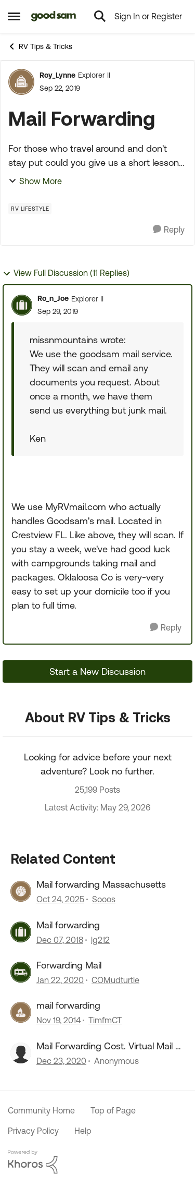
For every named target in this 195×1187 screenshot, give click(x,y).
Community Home (41, 1110)
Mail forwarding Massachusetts (101, 884)
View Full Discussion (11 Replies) (66, 273)
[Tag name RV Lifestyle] (29, 208)
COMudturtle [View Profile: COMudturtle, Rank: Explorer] (115, 980)
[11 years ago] (58, 1020)
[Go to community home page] (54, 16)
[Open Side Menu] (14, 16)
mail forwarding (68, 1005)
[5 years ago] (61, 1061)
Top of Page (113, 1110)
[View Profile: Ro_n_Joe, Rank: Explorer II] (21, 305)
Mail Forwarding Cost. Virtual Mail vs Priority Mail (110, 1046)
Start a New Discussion (97, 671)
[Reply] (169, 229)
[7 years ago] (59, 940)
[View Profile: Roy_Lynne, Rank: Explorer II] (21, 82)
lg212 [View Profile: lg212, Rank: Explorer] (100, 939)
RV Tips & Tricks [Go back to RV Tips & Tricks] (40, 46)
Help (83, 1130)
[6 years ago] (60, 980)
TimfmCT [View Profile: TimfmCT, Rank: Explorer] (105, 1020)
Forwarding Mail (68, 965)
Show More (35, 181)
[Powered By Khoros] (97, 1162)
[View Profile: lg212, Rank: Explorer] (20, 932)
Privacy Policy (33, 1130)
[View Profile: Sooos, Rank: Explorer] (20, 891)
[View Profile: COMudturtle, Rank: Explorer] (20, 972)
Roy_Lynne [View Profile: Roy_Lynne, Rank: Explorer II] (57, 75)
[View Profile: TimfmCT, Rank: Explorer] (20, 1012)
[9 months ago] (60, 899)
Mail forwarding (68, 924)
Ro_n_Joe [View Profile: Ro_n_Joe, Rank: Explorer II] (53, 298)
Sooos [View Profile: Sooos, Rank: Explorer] (103, 899)
